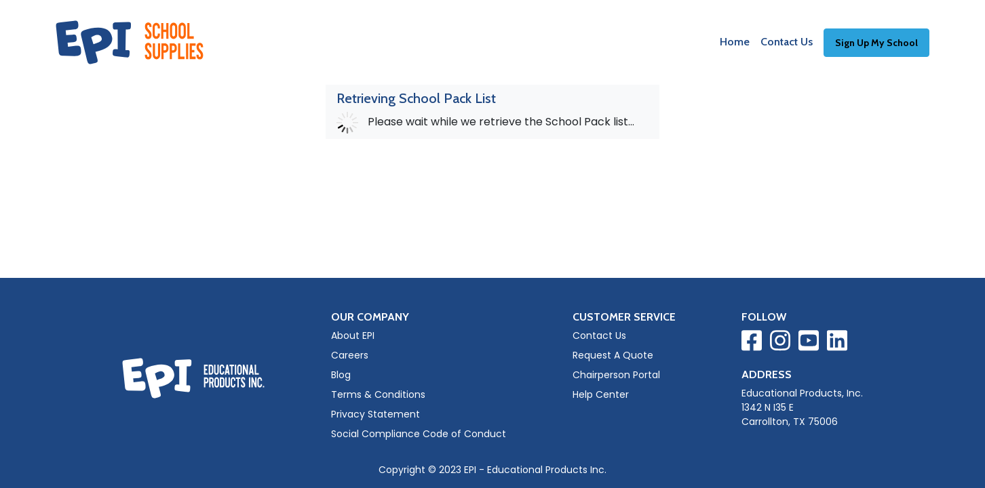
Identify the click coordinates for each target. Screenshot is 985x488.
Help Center (601, 394)
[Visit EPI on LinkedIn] (837, 343)
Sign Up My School (876, 43)
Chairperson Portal (616, 375)
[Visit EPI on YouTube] (808, 343)
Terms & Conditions (378, 394)
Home (735, 41)
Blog (341, 375)
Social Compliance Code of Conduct (418, 434)
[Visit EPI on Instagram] (780, 343)
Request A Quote (613, 355)
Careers (349, 355)
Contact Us (786, 41)
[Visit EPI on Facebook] (751, 343)
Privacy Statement (375, 414)
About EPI (352, 335)
